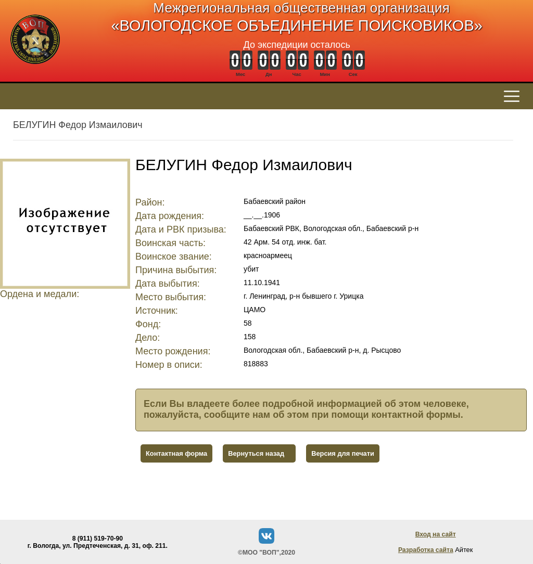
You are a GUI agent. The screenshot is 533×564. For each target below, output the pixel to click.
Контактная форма (176, 453)
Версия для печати (342, 453)
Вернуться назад (256, 453)
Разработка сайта (425, 550)
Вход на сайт (435, 534)
